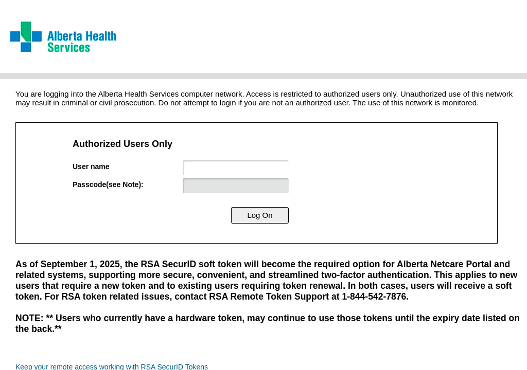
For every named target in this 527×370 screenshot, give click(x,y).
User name (91, 166)
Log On (259, 215)
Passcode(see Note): (108, 184)
